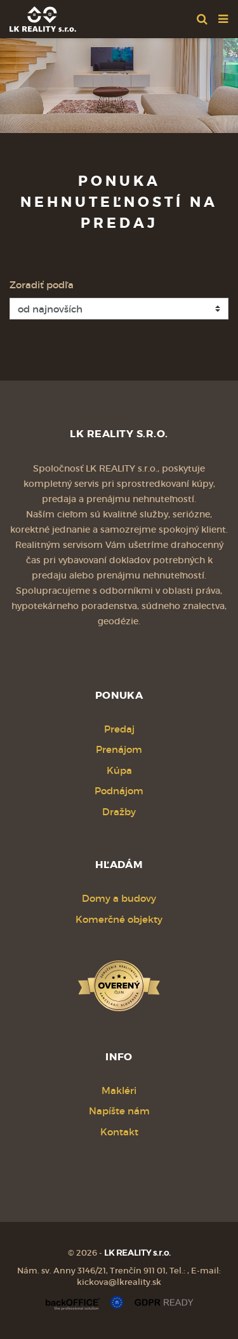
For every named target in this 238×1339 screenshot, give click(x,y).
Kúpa (119, 770)
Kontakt (119, 1132)
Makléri (119, 1090)
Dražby (119, 812)
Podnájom (119, 791)
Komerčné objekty (119, 919)
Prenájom (119, 749)
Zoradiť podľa (42, 285)
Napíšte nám (119, 1111)
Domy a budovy (119, 898)
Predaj (119, 729)
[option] (119, 82)
